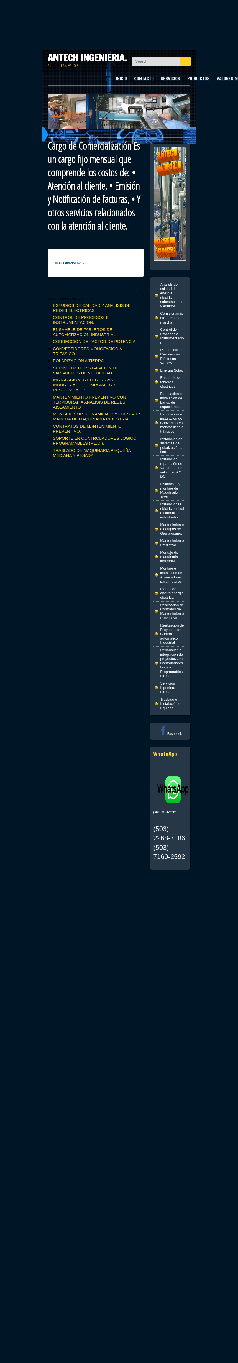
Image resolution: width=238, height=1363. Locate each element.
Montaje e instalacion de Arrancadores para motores (171, 574)
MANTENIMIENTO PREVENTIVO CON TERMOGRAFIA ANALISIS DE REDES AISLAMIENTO (89, 402)
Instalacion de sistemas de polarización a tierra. (171, 445)
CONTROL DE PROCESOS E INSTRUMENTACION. (81, 320)
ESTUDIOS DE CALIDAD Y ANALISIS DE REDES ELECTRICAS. (91, 308)
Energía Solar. (171, 370)
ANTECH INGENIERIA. (87, 58)
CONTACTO (144, 79)
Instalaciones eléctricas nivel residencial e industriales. (172, 510)
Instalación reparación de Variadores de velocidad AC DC (171, 467)
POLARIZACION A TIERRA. (79, 360)
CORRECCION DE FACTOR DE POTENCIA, (95, 341)
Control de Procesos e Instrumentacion (172, 336)
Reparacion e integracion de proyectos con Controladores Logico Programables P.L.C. (171, 663)
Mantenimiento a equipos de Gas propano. (172, 529)
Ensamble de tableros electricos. (170, 381)
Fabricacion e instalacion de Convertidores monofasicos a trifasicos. (171, 423)
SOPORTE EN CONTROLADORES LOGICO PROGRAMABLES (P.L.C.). (94, 440)
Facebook (170, 734)
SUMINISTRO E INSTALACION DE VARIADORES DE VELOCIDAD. (85, 370)
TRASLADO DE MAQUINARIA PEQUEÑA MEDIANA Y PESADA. (92, 453)
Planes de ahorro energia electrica (172, 593)
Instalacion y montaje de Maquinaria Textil (170, 490)
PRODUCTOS (198, 79)
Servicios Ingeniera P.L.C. (167, 687)
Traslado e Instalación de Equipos (171, 703)
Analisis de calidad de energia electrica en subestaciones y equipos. (171, 295)
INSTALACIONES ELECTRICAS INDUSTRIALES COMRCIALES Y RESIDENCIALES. (84, 384)
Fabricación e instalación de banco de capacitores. (171, 400)
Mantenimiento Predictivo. (172, 542)
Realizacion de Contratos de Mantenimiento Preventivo (172, 611)
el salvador (67, 263)
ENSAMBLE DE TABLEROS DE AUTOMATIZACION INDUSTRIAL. (85, 332)
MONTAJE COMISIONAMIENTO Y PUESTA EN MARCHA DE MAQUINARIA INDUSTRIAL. (97, 416)
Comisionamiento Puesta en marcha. (171, 317)
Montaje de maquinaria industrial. (169, 556)
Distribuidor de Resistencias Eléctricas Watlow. (171, 356)
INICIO (121, 79)
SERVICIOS (170, 79)
